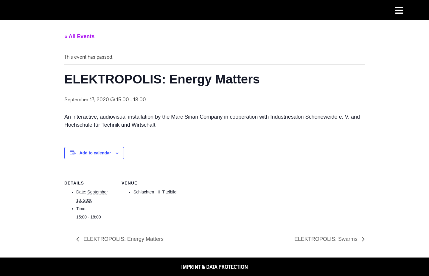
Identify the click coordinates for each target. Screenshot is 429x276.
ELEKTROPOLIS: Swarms (326, 239)
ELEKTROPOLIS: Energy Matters (123, 239)
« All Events (79, 36)
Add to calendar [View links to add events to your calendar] (95, 153)
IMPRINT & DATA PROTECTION (214, 266)
